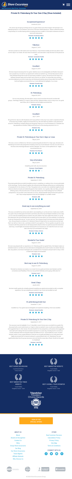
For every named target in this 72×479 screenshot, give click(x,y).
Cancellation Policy (54, 438)
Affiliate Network (18, 456)
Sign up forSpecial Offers (36, 421)
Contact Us (18, 440)
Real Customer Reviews (54, 435)
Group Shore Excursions (18, 446)
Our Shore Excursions (18, 451)
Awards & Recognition (18, 438)
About (18, 435)
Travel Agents (18, 454)
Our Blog (18, 448)
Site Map (54, 443)
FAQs (18, 443)
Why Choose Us (18, 459)
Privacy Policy (54, 440)
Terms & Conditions (54, 446)
